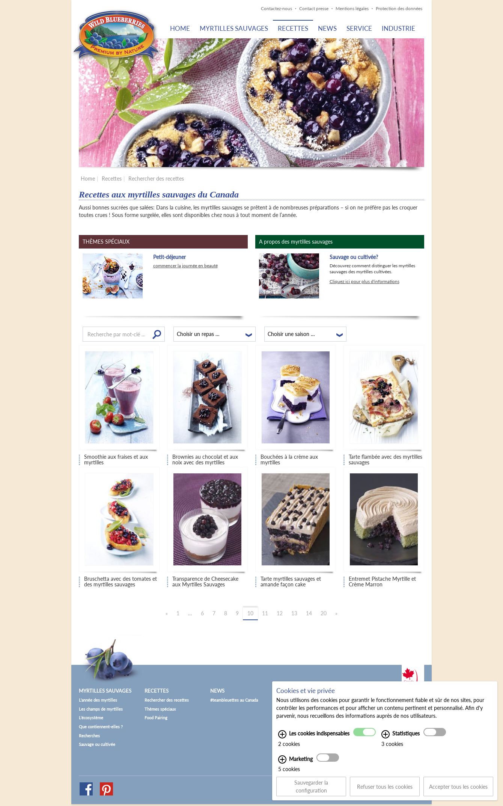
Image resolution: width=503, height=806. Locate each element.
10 (250, 613)
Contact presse (313, 8)
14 (309, 613)
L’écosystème (91, 717)
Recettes (293, 28)
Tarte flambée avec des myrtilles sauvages (385, 460)
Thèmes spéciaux (160, 709)
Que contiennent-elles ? (101, 726)
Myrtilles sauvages (234, 28)
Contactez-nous (276, 8)
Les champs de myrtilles (101, 709)
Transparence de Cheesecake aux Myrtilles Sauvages (205, 582)
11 (265, 613)
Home (180, 28)
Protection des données (399, 8)
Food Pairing (156, 717)
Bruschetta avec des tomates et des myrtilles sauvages (120, 582)
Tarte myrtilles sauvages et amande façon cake (291, 582)
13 (294, 613)
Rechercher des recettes (156, 178)
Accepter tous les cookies (458, 788)
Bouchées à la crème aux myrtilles (289, 460)
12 (280, 613)
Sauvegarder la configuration (311, 789)
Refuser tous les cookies (385, 788)
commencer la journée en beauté (185, 265)
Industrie (398, 28)
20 (324, 613)
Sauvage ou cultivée (97, 744)
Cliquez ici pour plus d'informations (364, 281)
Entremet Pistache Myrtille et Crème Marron (382, 582)
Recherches (89, 735)
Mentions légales (352, 8)
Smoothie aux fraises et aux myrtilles (116, 460)
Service (359, 28)
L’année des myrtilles (98, 700)
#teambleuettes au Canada (234, 700)
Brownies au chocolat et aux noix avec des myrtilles (205, 460)
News (327, 28)
